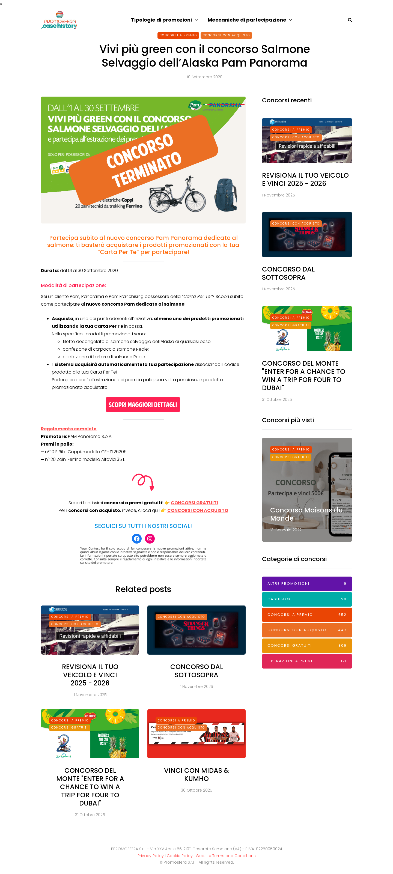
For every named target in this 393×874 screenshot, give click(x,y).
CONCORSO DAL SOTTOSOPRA (196, 675)
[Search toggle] (348, 20)
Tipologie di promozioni (161, 19)
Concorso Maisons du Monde (306, 514)
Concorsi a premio (178, 35)
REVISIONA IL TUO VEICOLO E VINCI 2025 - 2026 (90, 679)
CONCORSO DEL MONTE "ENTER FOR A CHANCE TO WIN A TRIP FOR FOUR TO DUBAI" (90, 791)
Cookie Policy (180, 855)
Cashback (307, 599)
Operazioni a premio (307, 661)
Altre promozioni (307, 584)
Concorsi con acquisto (226, 35)
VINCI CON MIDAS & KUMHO (196, 779)
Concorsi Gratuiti (69, 732)
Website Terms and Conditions (226, 855)
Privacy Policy (151, 855)
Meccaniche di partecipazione (247, 19)
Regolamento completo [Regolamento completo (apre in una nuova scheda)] (69, 429)
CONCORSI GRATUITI (194, 503)
